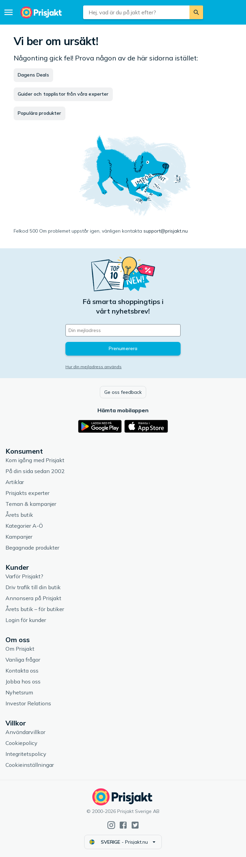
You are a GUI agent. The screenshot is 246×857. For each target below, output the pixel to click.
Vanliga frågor (22, 659)
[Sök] (196, 12)
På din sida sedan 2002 (35, 471)
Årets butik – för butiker (34, 609)
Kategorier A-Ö (24, 525)
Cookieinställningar (29, 764)
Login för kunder (25, 620)
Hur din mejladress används (93, 366)
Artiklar (14, 482)
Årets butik (19, 514)
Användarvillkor (25, 732)
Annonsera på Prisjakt (33, 598)
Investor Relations (28, 703)
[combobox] (136, 12)
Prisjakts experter (27, 492)
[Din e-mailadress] (123, 330)
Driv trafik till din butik (33, 587)
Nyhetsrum (19, 692)
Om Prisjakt (19, 648)
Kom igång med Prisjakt (34, 460)
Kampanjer (18, 536)
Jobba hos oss (23, 681)
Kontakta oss (22, 670)
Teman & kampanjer (30, 503)
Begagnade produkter (32, 547)
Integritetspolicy (25, 753)
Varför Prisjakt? (24, 576)
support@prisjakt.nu (165, 231)
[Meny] (8, 12)
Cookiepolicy (21, 742)
